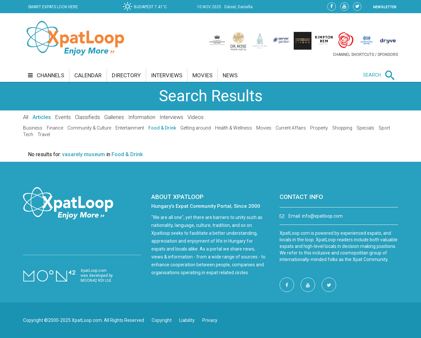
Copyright (162, 320)
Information (141, 117)
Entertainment (129, 128)
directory (126, 75)
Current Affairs (291, 128)
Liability (187, 320)
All (25, 117)
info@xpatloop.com (322, 216)
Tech (28, 134)
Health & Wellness (233, 128)
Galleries (114, 117)
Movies (263, 128)
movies (202, 75)
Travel (43, 134)
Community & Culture (89, 128)
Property (319, 128)
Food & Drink (162, 128)
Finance (55, 128)
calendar (88, 75)
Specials (365, 128)
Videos (195, 117)
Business (32, 128)
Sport (384, 128)
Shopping (342, 128)
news (230, 75)
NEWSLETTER (384, 7)
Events (63, 117)
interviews (166, 75)
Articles (42, 117)
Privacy (209, 320)
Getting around (195, 128)
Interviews (171, 117)
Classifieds (87, 117)
